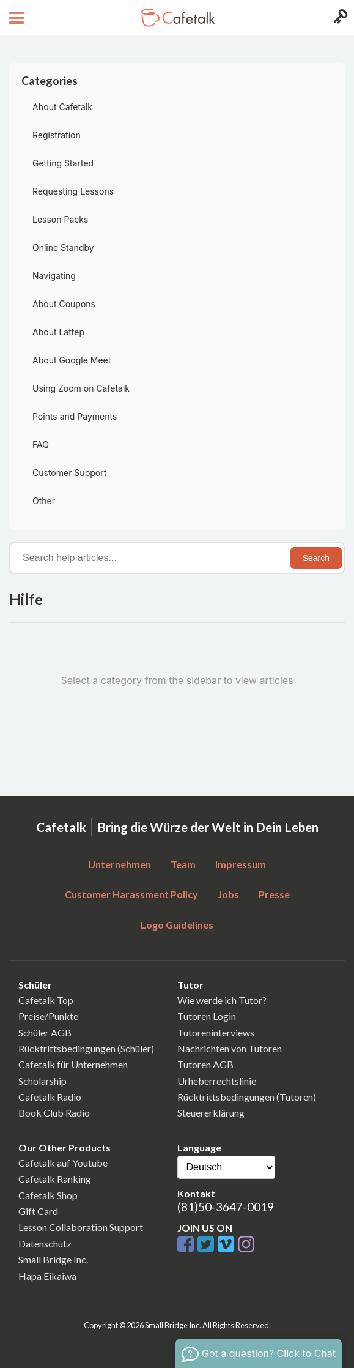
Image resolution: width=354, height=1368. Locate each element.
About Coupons (63, 304)
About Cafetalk (62, 107)
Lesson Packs (60, 219)
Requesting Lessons (73, 191)
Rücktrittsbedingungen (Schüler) (86, 1048)
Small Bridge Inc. (53, 1259)
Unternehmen (119, 864)
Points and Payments (74, 416)
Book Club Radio (54, 1112)
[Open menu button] (15, 17)
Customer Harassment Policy (131, 894)
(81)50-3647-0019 (225, 1207)
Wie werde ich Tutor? (222, 1000)
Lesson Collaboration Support (80, 1227)
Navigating (54, 275)
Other (43, 501)
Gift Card (38, 1211)
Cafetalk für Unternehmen (73, 1064)
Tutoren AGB (205, 1064)
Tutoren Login (206, 1016)
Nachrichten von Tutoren (229, 1048)
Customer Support (69, 472)
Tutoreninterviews (215, 1032)
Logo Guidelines (177, 925)
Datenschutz (45, 1243)
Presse (274, 894)
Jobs (228, 894)
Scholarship (42, 1081)
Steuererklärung (211, 1112)
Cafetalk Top (45, 1000)
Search (316, 558)
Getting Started (63, 163)
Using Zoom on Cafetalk (81, 388)
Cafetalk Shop (48, 1195)
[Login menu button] (339, 17)
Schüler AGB (45, 1032)
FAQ (40, 444)
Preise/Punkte (48, 1016)
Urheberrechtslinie (216, 1081)
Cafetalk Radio (49, 1096)
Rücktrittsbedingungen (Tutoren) (246, 1096)
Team (183, 864)
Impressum (240, 864)
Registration (56, 135)
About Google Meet (71, 360)
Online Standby (63, 247)
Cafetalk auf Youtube (63, 1163)
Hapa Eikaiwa (47, 1276)
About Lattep (58, 332)
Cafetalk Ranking (54, 1178)
